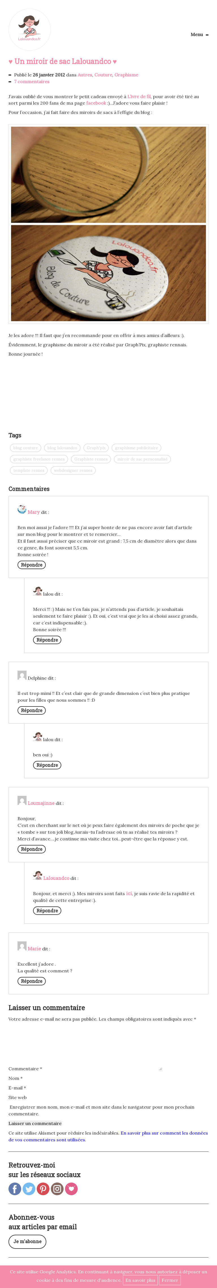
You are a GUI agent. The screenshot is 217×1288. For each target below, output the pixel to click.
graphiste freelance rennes (39, 459)
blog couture (25, 447)
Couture (103, 75)
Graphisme (126, 75)
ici (129, 893)
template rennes (28, 470)
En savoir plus (140, 1280)
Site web (17, 1097)
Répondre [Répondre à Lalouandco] (47, 910)
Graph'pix (96, 447)
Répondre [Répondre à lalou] (47, 640)
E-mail (17, 1088)
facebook (96, 103)
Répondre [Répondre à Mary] (31, 565)
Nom (15, 1078)
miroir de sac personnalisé (142, 459)
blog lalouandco (62, 447)
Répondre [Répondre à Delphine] (31, 710)
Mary (34, 512)
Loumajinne (41, 803)
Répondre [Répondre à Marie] (31, 981)
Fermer (170, 1280)
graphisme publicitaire (136, 447)
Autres (85, 75)
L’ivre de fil (139, 96)
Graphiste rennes (91, 459)
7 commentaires (31, 81)
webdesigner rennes (73, 470)
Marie (34, 949)
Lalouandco (29, 29)
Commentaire (25, 1068)
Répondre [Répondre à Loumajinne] (31, 849)
